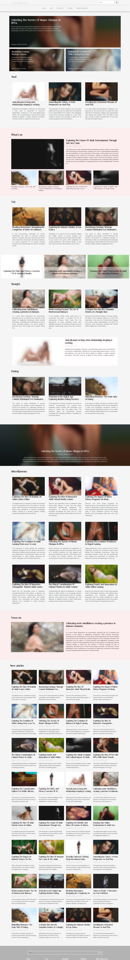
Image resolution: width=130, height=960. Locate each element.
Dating (69, 8)
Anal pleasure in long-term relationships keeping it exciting (25, 103)
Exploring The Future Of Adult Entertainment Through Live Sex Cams (51, 825)
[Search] (105, 2)
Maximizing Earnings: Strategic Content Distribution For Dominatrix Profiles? (50, 188)
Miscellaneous (82, 8)
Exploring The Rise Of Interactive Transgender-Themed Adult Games (27, 585)
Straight (60, 8)
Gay (51, 8)
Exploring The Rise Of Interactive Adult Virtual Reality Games (77, 188)
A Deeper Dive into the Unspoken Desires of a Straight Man (99, 310)
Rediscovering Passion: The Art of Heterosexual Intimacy (63, 310)
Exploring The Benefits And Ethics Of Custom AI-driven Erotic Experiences (77, 825)
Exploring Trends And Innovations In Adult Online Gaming (101, 585)
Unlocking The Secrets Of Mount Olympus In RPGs (36, 21)
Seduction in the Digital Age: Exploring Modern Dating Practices (64, 398)
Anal (44, 8)
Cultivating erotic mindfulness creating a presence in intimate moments (65, 272)
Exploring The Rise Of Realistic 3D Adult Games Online (26, 498)
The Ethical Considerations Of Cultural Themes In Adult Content (63, 585)
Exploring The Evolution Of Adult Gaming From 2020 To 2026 (79, 54)
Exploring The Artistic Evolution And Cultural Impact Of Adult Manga (105, 188)
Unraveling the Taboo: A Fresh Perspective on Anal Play (62, 103)
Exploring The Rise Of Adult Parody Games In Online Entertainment (23, 825)
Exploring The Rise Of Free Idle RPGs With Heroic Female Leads (105, 757)
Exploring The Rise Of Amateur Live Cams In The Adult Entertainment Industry (51, 859)
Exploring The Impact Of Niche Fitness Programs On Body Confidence (98, 499)
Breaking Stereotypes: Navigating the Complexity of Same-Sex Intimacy (28, 228)
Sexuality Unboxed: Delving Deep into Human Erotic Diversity (77, 859)
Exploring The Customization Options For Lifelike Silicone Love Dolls (23, 791)
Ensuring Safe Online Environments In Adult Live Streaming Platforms (108, 272)
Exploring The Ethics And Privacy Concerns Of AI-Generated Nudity (21, 272)
